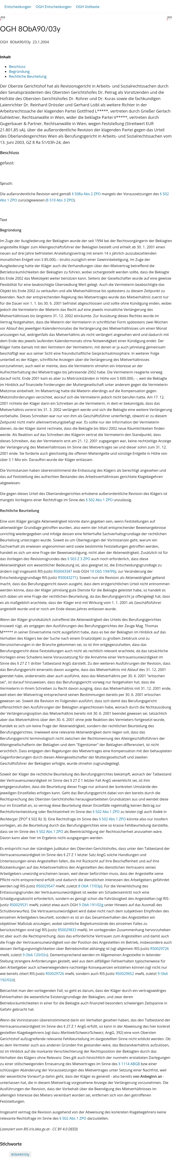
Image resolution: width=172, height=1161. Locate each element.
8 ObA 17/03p (89, 886)
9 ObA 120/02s (35, 954)
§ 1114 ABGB (129, 1063)
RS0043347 (63, 571)
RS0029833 (67, 929)
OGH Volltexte (87, 6)
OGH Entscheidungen (53, 6)
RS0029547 (45, 886)
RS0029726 (159, 948)
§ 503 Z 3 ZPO (78, 558)
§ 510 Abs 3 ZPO (60, 200)
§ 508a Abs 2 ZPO (86, 193)
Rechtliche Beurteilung (27, 76)
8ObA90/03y (20, 1154)
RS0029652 (125, 973)
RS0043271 (67, 577)
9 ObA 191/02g (91, 904)
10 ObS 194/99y (103, 571)
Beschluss (17, 66)
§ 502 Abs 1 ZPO (99, 499)
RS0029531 (19, 904)
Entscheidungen (17, 6)
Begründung (19, 71)
